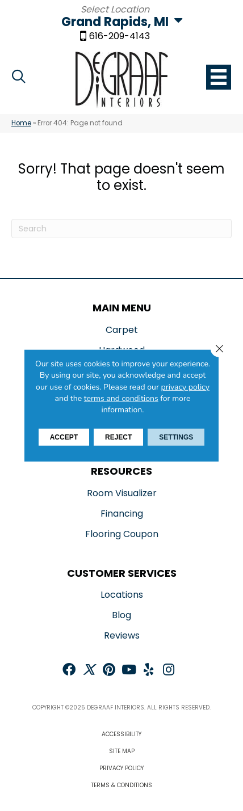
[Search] (121, 228)
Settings (176, 437)
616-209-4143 (119, 37)
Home (21, 123)
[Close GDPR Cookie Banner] (219, 348)
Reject (118, 437)
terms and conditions (121, 398)
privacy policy (185, 386)
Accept (64, 437)
